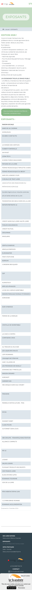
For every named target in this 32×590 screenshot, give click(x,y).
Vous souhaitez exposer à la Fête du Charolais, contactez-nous (15, 112)
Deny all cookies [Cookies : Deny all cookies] (25, 576)
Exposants (6, 541)
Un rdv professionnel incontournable (13, 543)
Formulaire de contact (17, 571)
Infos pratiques (8, 547)
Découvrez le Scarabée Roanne (12, 551)
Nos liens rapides (9, 536)
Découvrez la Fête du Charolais (12, 538)
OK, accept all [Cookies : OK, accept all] (12, 588)
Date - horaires (7, 549)
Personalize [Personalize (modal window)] (21, 588)
